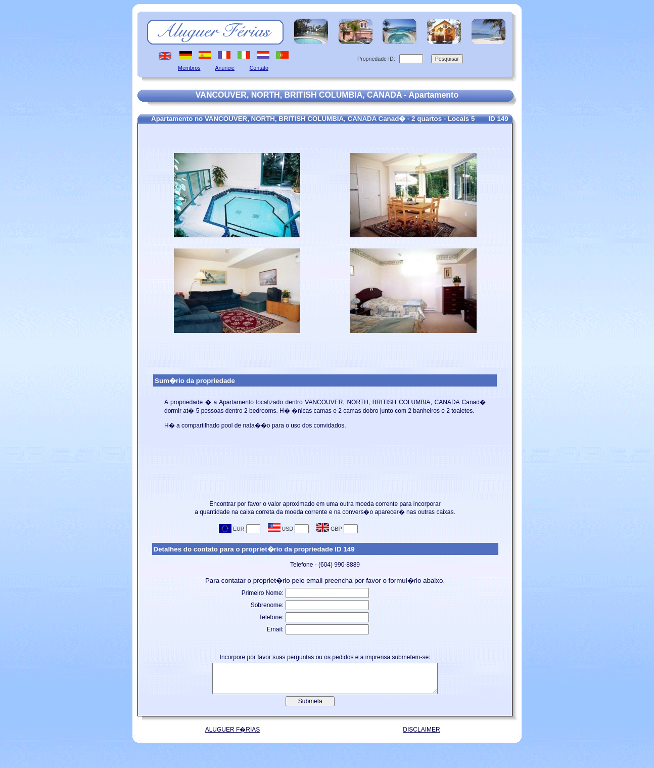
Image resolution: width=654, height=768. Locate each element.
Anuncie (225, 68)
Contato (259, 68)
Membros (189, 68)
